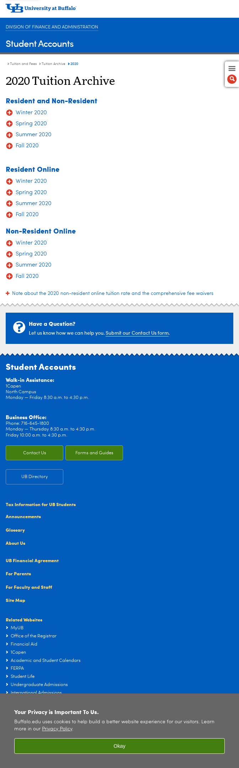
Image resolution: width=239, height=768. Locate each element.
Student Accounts (40, 43)
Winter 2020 (31, 113)
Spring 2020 (31, 124)
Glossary (15, 529)
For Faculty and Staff (29, 586)
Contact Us (34, 453)
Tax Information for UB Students (41, 504)
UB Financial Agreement (32, 560)
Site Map (15, 600)
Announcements (23, 516)
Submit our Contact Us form (137, 332)
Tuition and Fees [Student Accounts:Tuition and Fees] (23, 64)
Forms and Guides (94, 453)
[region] (119, 730)
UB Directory (34, 476)
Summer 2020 (34, 135)
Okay (119, 746)
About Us (15, 542)
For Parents (18, 573)
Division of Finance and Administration (52, 27)
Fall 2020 (27, 146)
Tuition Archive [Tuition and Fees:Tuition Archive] (53, 64)
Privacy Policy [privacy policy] (57, 729)
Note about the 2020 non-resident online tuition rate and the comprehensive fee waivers (112, 293)
